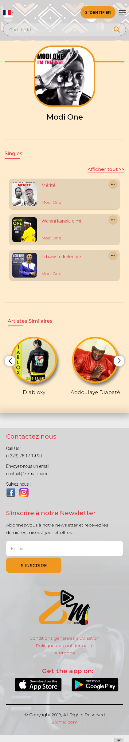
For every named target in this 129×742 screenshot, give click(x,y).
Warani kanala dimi (61, 221)
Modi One (51, 202)
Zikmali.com (64, 722)
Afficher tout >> (106, 169)
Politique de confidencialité (65, 645)
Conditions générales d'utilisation (64, 638)
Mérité (48, 185)
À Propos (64, 653)
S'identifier (98, 12)
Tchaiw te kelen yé (61, 256)
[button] (8, 12)
